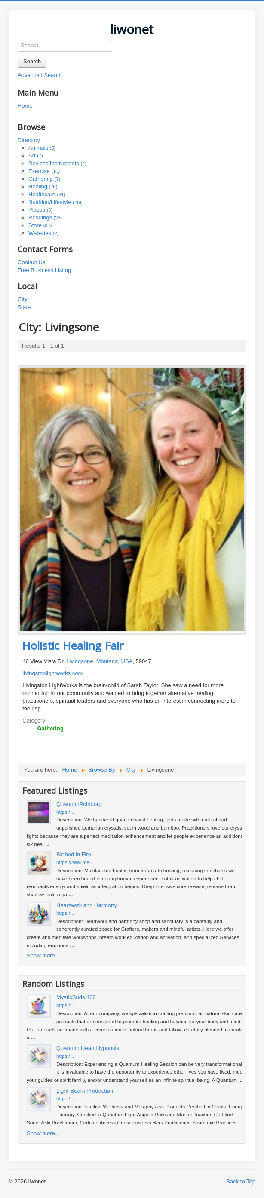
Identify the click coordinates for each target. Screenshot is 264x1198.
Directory (29, 140)
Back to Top (240, 1181)
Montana (107, 661)
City (22, 299)
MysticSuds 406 (76, 997)
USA (127, 661)
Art (35, 155)
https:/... (65, 812)
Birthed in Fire (73, 854)
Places (40, 210)
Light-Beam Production (84, 1090)
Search (32, 61)
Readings (45, 217)
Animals (41, 148)
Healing (42, 186)
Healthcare (46, 194)
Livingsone (79, 661)
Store (40, 225)
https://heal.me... (74, 862)
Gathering (44, 179)
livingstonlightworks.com (52, 673)
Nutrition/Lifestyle (54, 202)
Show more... (43, 955)
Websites (43, 233)
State (24, 307)
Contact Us (31, 262)
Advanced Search (40, 75)
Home (25, 105)
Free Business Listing (44, 270)
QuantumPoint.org (79, 804)
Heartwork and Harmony (86, 905)
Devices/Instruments (57, 163)
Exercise (44, 171)
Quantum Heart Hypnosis (87, 1048)
